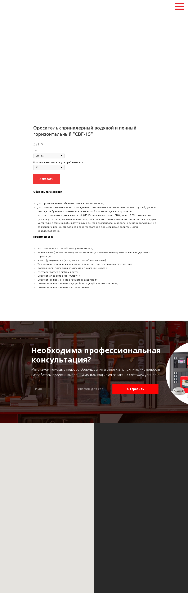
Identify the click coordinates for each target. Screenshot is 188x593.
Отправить (135, 389)
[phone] (90, 389)
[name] (49, 389)
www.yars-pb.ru (148, 375)
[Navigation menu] (179, 6)
